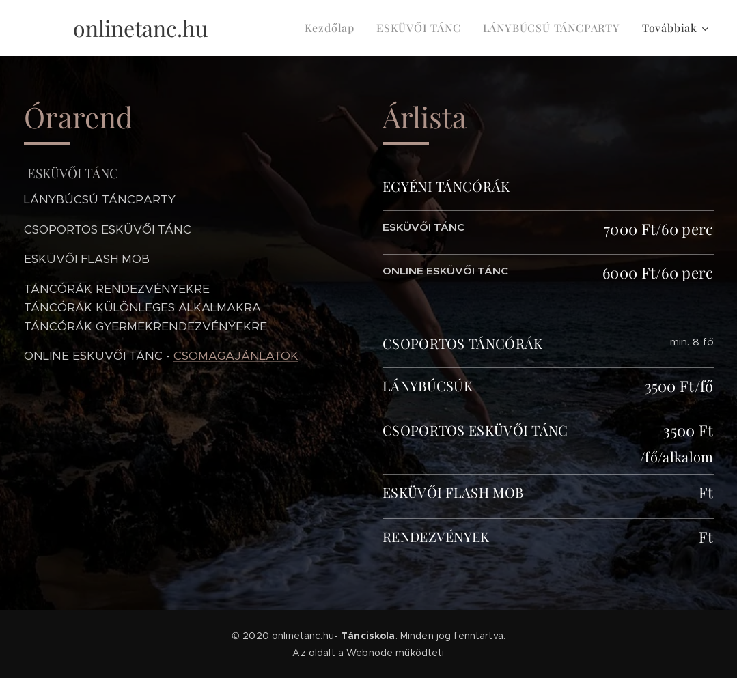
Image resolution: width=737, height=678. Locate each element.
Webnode (369, 653)
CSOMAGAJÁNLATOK (235, 355)
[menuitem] (333, 28)
